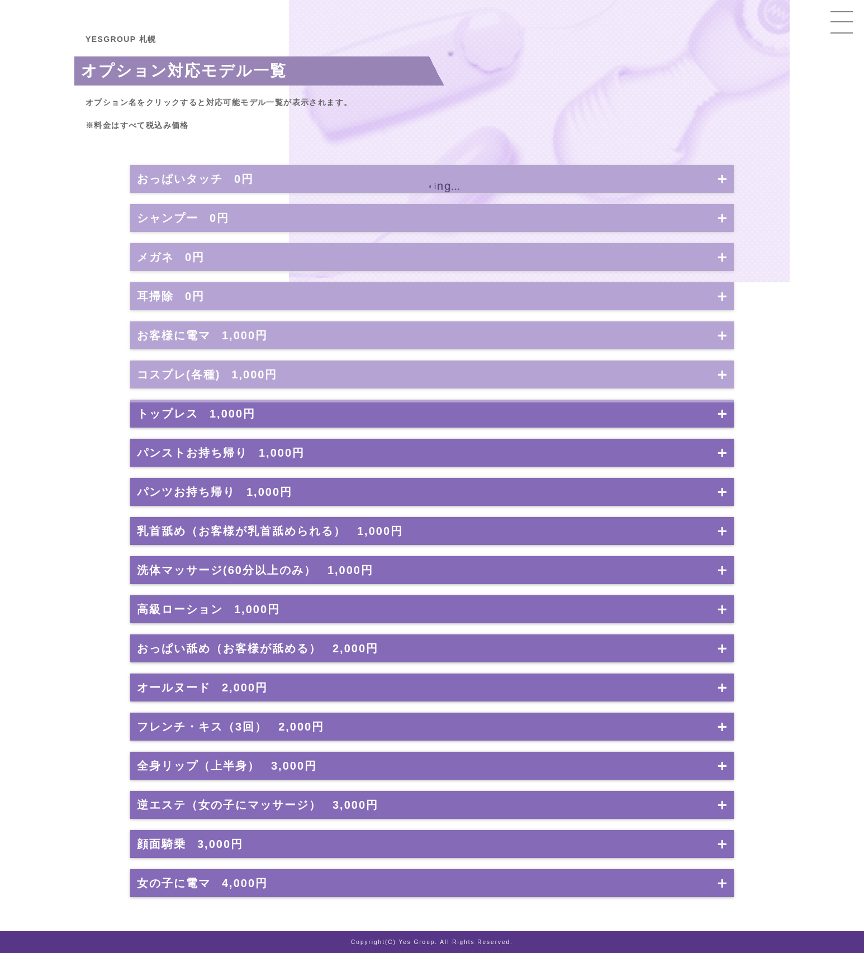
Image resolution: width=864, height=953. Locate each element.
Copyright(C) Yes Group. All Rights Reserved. (432, 942)
